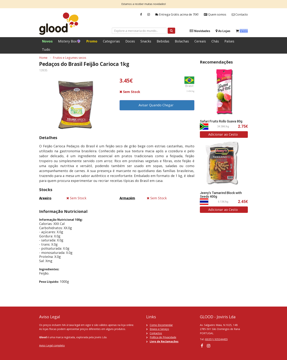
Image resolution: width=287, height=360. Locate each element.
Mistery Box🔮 (69, 41)
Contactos (156, 333)
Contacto (240, 14)
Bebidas (163, 41)
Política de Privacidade (163, 337)
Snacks (145, 41)
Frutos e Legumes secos (69, 60)
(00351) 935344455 (216, 339)
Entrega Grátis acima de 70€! (176, 14)
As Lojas (223, 31)
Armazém (127, 200)
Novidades (200, 31)
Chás (215, 41)
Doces (130, 41)
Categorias (111, 41)
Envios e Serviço (159, 329)
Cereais (200, 41)
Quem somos (215, 14)
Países (229, 41)
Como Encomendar (161, 325)
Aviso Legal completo (52, 345)
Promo (91, 41)
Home (43, 60)
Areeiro (45, 200)
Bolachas (182, 41)
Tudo (46, 49)
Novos (47, 41)
